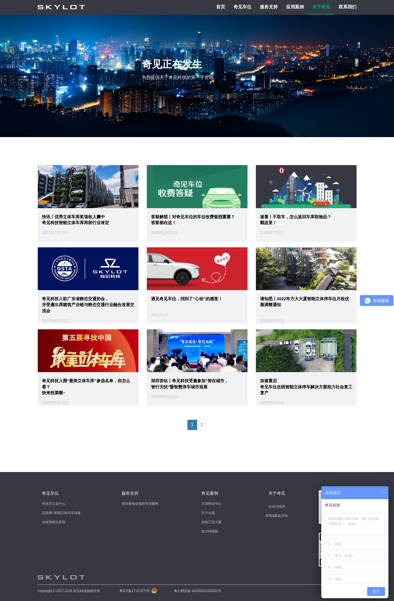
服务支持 (269, 6)
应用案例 (295, 6)
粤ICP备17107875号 (134, 591)
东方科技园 (209, 531)
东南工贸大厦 (211, 522)
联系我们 (348, 6)
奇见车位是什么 (53, 504)
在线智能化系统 (53, 522)
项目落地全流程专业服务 (140, 504)
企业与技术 (276, 506)
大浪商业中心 (211, 504)
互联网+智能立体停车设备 (61, 513)
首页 (220, 6)
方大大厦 (208, 513)
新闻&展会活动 (276, 516)
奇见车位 (242, 6)
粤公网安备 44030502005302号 (197, 591)
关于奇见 (321, 6)
